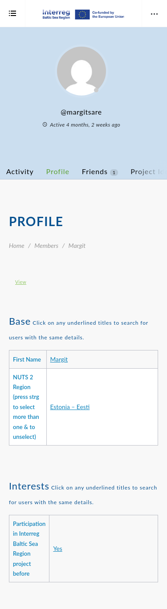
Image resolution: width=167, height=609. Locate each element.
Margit (59, 359)
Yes (57, 548)
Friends (100, 171)
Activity (20, 171)
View (20, 282)
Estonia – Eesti (70, 406)
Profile (57, 171)
